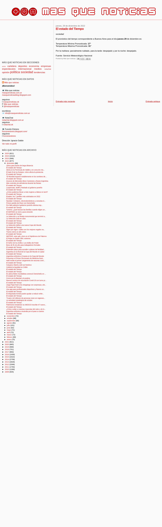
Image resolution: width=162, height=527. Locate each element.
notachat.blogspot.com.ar (13, 120)
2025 (7, 153)
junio (9, 328)
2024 (7, 156)
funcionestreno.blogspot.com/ (14, 131)
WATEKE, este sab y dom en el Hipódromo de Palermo (26, 236)
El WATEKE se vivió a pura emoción (19, 212)
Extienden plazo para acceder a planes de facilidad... (25, 249)
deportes (22, 66)
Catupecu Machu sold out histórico (19, 265)
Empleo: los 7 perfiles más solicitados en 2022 (23, 196)
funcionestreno (9, 136)
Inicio (110, 101)
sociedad (27, 72)
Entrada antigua (153, 101)
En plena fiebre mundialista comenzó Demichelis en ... (26, 274)
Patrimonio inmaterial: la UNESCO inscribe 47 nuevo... (26, 305)
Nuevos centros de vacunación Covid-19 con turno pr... (26, 280)
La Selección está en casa (16, 219)
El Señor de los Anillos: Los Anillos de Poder (22, 243)
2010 (7, 369)
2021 (7, 342)
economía (34, 66)
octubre (10, 318)
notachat (47, 69)
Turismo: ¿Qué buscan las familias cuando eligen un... (26, 210)
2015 (7, 357)
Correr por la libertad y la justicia (18, 278)
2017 (7, 352)
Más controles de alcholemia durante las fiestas (23, 183)
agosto (9, 323)
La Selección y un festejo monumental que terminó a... (26, 216)
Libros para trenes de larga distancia (19, 166)
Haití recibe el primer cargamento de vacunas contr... (25, 260)
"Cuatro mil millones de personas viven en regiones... (25, 298)
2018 (7, 349)
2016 (7, 354)
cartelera (11, 66)
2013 (7, 362)
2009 (7, 372)
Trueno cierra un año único (16, 232)
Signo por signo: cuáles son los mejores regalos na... (25, 230)
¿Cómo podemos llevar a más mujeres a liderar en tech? (27, 192)
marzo (9, 335)
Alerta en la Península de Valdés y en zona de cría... (25, 170)
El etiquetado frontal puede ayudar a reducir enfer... (25, 294)
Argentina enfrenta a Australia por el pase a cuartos (25, 311)
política (15, 72)
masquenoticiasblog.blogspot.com (16, 95)
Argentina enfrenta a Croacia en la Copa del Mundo (25, 256)
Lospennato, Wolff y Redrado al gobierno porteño (24, 188)
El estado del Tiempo (14, 168)
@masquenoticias (11, 106)
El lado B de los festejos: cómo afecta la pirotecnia (24, 172)
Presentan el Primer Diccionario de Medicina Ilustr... (25, 258)
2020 (7, 344)
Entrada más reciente (65, 101)
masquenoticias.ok (11, 102)
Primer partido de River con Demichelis (20, 203)
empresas (46, 66)
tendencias (39, 72)
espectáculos (8, 69)
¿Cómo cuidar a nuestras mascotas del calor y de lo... (26, 309)
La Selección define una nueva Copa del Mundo (23, 225)
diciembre (11, 163)
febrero (10, 337)
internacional (24, 69)
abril (9, 332)
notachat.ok (8, 124)
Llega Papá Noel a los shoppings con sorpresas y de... (26, 285)
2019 (7, 347)
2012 (7, 364)
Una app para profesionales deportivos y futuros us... (25, 289)
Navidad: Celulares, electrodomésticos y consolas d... (25, 201)
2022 (7, 161)
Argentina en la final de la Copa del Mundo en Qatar (25, 252)
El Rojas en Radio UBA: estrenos (18, 238)
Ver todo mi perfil (9, 144)
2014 (7, 359)
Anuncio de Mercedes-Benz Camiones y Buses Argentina (27, 181)
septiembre (11, 321)
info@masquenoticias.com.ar (17, 113)
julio (8, 325)
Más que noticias (11, 82)
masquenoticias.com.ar (12, 93)
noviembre (11, 316)
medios (38, 69)
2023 (7, 158)
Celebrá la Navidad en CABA (16, 267)
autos (4, 66)
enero (9, 339)
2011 (7, 367)
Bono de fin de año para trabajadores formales (23, 245)
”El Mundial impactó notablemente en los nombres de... (26, 177)
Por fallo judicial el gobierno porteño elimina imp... (24, 205)
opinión (5, 72)
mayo (9, 330)
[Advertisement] (82, 81)
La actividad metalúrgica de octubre (19, 300)
